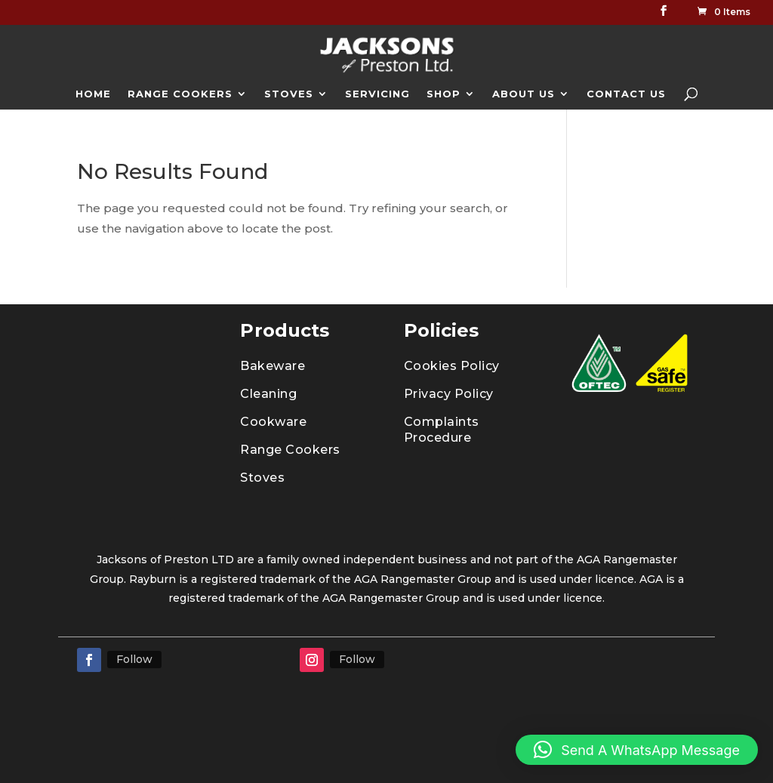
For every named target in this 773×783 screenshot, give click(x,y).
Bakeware (272, 366)
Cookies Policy (452, 366)
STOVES (288, 94)
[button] (637, 750)
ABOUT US (523, 94)
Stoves (262, 477)
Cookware (273, 422)
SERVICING (377, 94)
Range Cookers (290, 449)
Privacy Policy (449, 394)
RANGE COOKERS (180, 94)
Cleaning (268, 394)
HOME (93, 94)
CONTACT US (626, 94)
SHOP (443, 94)
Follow (134, 659)
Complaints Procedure (441, 430)
